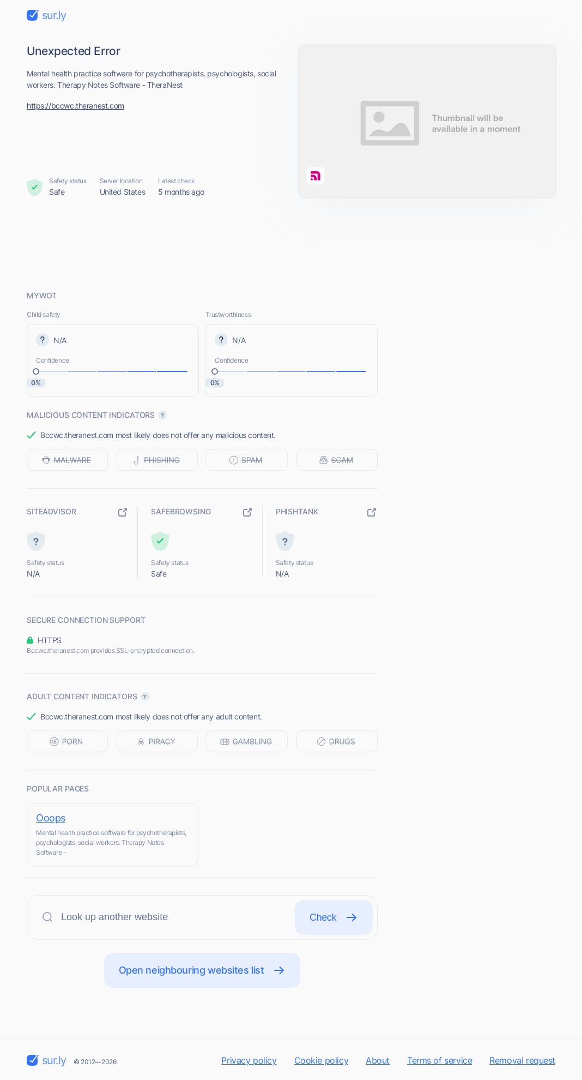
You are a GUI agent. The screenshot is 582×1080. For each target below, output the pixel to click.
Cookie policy (321, 1060)
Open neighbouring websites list (202, 970)
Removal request (522, 1060)
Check (334, 917)
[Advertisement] (291, 243)
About (378, 1060)
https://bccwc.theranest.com (75, 105)
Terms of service (439, 1060)
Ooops (50, 818)
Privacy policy (248, 1060)
